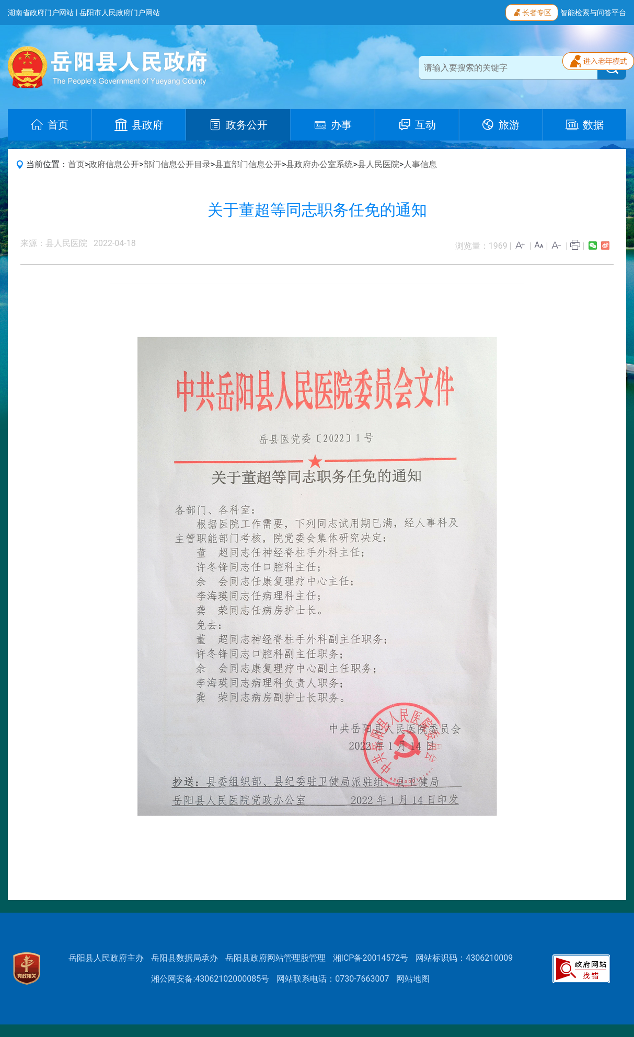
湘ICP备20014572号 (371, 958)
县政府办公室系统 (319, 164)
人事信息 (420, 164)
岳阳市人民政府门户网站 (119, 12)
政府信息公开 (114, 164)
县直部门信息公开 (248, 164)
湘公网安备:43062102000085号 (210, 979)
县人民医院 (378, 164)
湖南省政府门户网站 (41, 12)
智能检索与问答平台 (593, 12)
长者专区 (531, 11)
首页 (76, 164)
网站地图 (413, 979)
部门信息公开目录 (177, 164)
